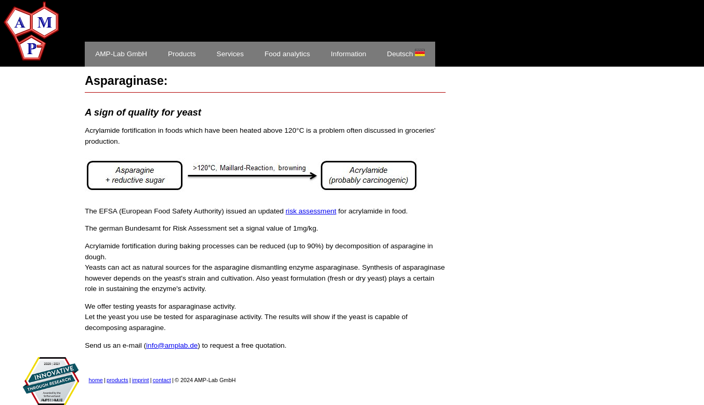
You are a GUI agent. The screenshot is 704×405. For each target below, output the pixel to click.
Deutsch (406, 53)
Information (348, 54)
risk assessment (310, 211)
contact (162, 380)
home (96, 380)
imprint (140, 380)
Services (230, 54)
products (117, 380)
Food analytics (287, 54)
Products (182, 54)
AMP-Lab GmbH (121, 54)
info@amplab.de (172, 345)
